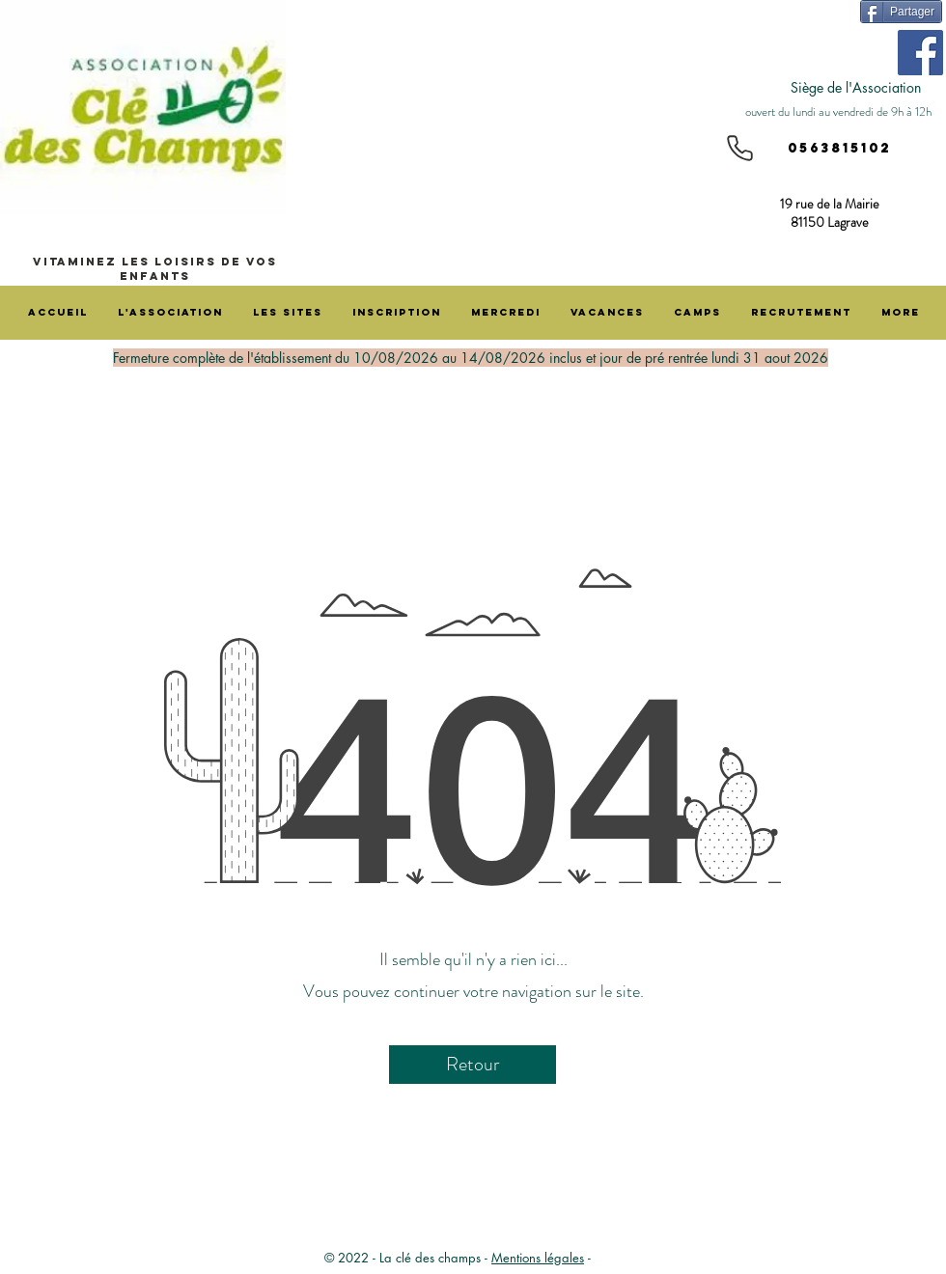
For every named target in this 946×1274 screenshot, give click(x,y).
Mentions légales (537, 1257)
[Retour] (472, 1064)
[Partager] (901, 11)
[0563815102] (832, 148)
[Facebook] (920, 52)
